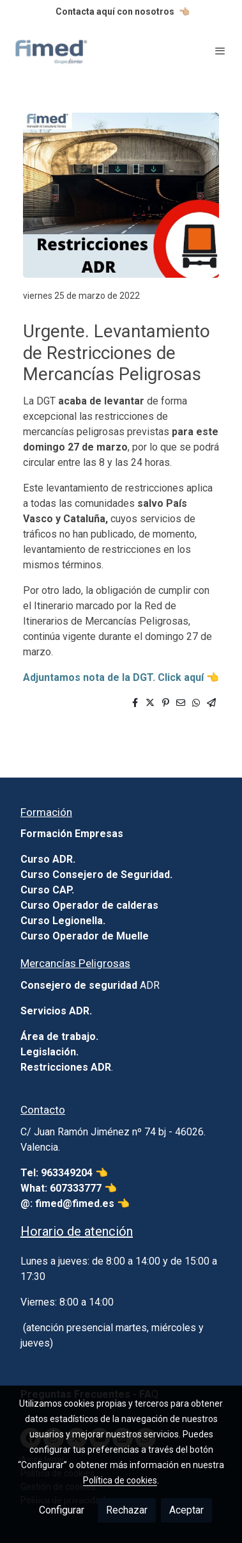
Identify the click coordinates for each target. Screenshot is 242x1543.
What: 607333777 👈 (68, 1188)
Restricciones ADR (65, 1067)
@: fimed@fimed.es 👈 (75, 1203)
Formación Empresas (71, 833)
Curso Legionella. (62, 921)
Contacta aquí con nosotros (115, 11)
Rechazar (126, 1510)
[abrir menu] (220, 50)
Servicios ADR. (56, 1011)
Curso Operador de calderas (89, 905)
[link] (51, 50)
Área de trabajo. (59, 1036)
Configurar (61, 1510)
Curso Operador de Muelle (84, 936)
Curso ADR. (47, 859)
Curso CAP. (47, 890)
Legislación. (49, 1052)
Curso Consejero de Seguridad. (96, 874)
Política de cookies (120, 1480)
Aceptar (186, 1510)
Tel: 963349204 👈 (65, 1173)
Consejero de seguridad (78, 985)
